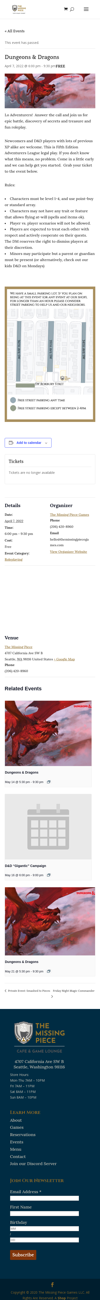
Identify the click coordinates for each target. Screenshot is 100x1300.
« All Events (15, 31)
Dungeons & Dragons (21, 772)
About (16, 1120)
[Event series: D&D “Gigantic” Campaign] (48, 875)
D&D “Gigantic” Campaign (25, 866)
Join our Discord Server (33, 1163)
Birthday (18, 1222)
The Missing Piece (19, 647)
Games (17, 1127)
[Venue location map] (50, 599)
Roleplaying (13, 559)
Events (16, 1142)
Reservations (23, 1134)
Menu (16, 1149)
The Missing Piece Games (69, 514)
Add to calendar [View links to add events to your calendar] (29, 443)
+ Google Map (64, 659)
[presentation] (48, 733)
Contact (18, 1156)
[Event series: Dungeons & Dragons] (48, 781)
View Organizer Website (68, 552)
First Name (21, 1207)
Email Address (25, 1191)
